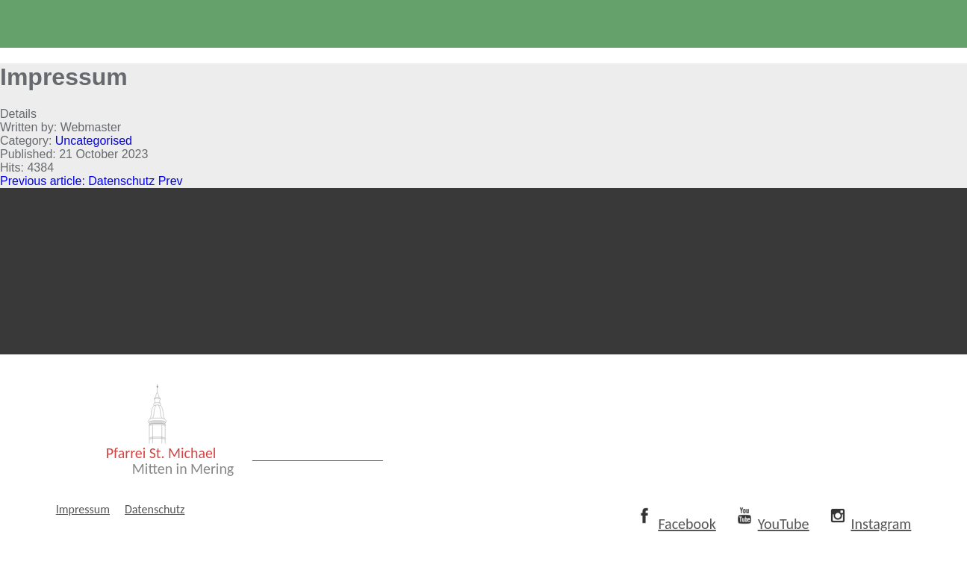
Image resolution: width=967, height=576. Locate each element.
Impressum (83, 531)
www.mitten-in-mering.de (335, 481)
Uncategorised (93, 140)
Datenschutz (154, 531)
